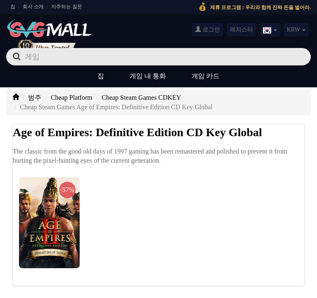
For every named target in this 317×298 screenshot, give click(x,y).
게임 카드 (206, 75)
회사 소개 (33, 7)
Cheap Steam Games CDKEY (141, 97)
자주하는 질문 (66, 7)
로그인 (207, 29)
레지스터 (241, 29)
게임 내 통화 (148, 75)
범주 (34, 97)
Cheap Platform (71, 97)
